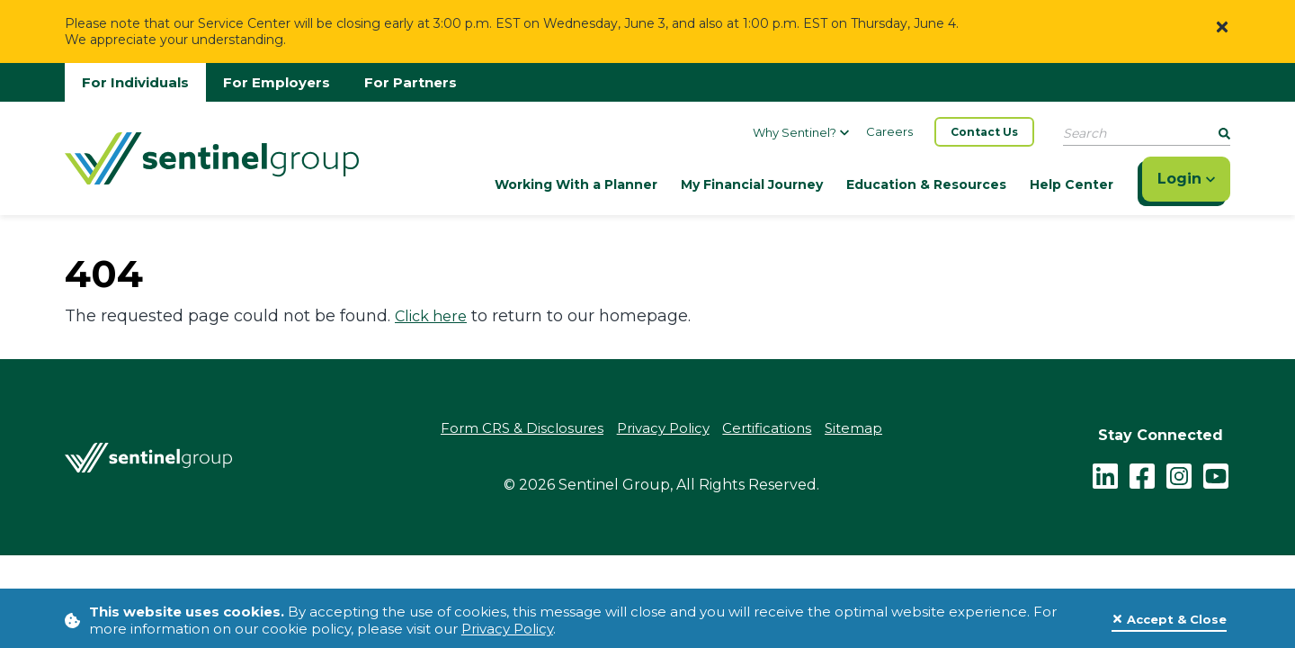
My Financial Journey (752, 184)
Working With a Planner (576, 184)
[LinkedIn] (1105, 474)
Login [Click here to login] (1186, 178)
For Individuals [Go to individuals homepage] (135, 82)
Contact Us (984, 132)
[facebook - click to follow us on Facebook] (1142, 474)
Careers (889, 131)
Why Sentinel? (801, 132)
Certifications (767, 428)
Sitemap (854, 428)
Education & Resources (926, 184)
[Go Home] (212, 156)
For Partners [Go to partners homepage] (410, 82)
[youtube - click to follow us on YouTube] (1215, 474)
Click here (431, 316)
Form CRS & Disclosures (522, 428)
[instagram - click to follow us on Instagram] (1179, 474)
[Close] (1222, 26)
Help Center (1071, 184)
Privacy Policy (507, 628)
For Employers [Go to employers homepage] (276, 82)
